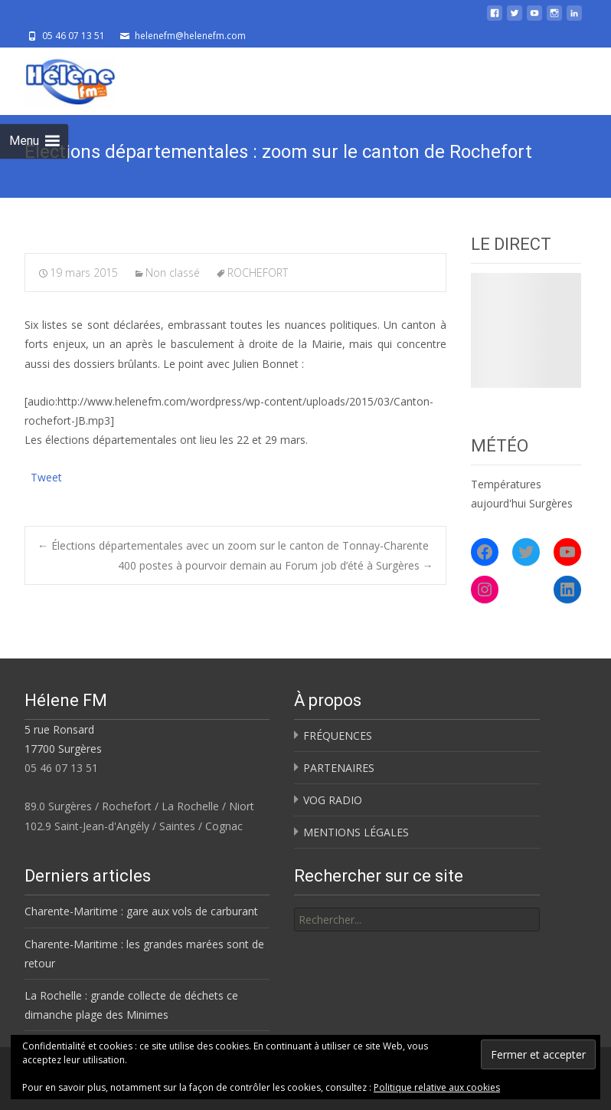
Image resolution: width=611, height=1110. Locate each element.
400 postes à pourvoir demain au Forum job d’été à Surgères (275, 565)
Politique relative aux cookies (437, 1087)
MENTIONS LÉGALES (356, 832)
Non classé (172, 272)
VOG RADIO (332, 800)
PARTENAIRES (338, 767)
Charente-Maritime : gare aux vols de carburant (141, 911)
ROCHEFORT (257, 272)
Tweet (46, 475)
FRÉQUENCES (337, 735)
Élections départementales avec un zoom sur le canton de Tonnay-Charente (233, 545)
